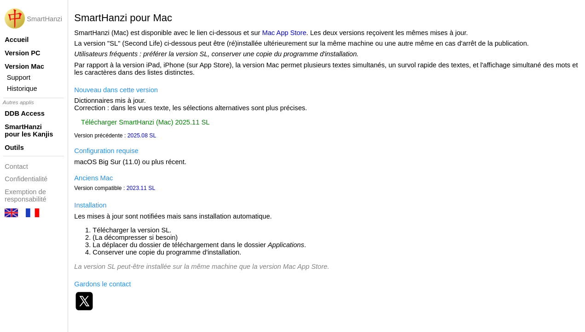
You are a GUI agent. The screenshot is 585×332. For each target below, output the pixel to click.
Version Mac (24, 66)
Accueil (17, 39)
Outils (14, 147)
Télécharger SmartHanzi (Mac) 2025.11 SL (145, 122)
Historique (22, 88)
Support (18, 77)
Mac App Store (284, 32)
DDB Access (25, 113)
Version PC (22, 53)
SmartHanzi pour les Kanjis (29, 130)
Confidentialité (26, 179)
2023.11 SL (141, 188)
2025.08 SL (141, 135)
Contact (16, 166)
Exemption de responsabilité (25, 195)
